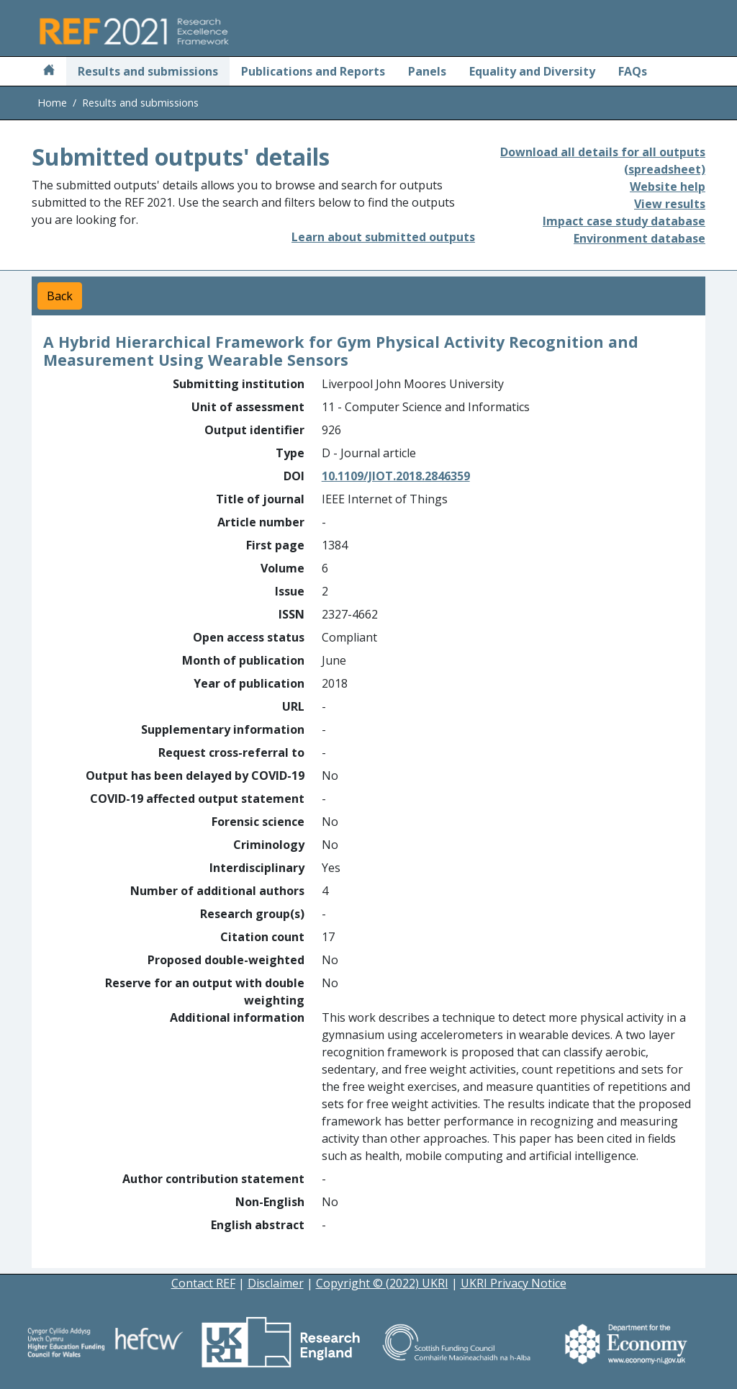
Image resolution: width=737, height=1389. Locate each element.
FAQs (632, 71)
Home (52, 102)
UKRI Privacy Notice (513, 1283)
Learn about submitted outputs (383, 237)
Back (60, 296)
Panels (427, 71)
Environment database (639, 238)
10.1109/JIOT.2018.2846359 (396, 476)
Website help (667, 186)
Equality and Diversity (532, 71)
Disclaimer (276, 1283)
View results (669, 204)
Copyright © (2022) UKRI (382, 1283)
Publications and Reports (313, 71)
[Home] (48, 71)
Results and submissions (148, 71)
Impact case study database (624, 221)
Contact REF (203, 1283)
